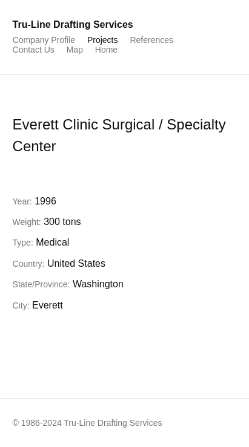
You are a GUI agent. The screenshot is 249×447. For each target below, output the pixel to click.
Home (106, 49)
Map (75, 49)
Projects (102, 40)
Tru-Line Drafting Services (73, 24)
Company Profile (44, 40)
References (151, 40)
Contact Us (34, 49)
